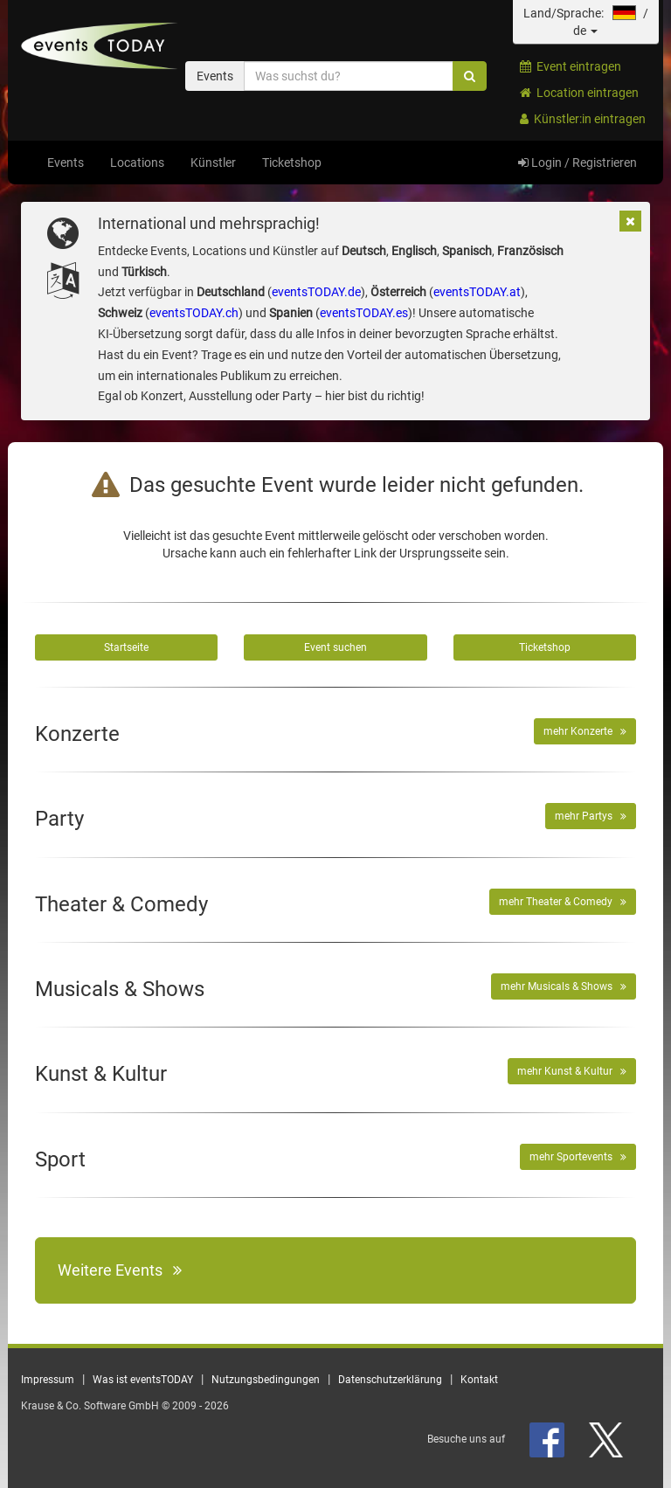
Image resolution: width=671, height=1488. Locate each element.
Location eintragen (579, 93)
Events (65, 163)
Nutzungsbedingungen (265, 1380)
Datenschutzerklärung (390, 1380)
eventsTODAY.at (477, 292)
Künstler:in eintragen (583, 119)
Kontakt (479, 1380)
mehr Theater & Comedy (562, 902)
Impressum (47, 1380)
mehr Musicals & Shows (563, 986)
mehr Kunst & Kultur (571, 1071)
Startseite (126, 647)
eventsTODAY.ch (194, 313)
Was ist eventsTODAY (143, 1380)
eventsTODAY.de (316, 292)
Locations (137, 163)
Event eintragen (570, 66)
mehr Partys (590, 816)
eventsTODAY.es (364, 313)
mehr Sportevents (577, 1157)
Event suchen (335, 647)
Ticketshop (292, 163)
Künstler (213, 163)
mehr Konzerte (584, 731)
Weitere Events (120, 1270)
